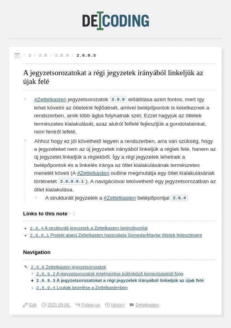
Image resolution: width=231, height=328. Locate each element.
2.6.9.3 (86, 55)
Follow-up (90, 306)
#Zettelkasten (50, 99)
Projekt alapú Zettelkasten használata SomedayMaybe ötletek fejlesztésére (116, 234)
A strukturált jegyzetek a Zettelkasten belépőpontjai (89, 227)
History (117, 306)
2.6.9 (62, 55)
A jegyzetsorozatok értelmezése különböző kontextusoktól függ (110, 274)
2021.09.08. (59, 306)
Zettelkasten (147, 306)
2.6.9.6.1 (72, 180)
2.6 (43, 55)
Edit (33, 306)
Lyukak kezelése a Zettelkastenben (82, 288)
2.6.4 (179, 197)
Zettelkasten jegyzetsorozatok (68, 267)
